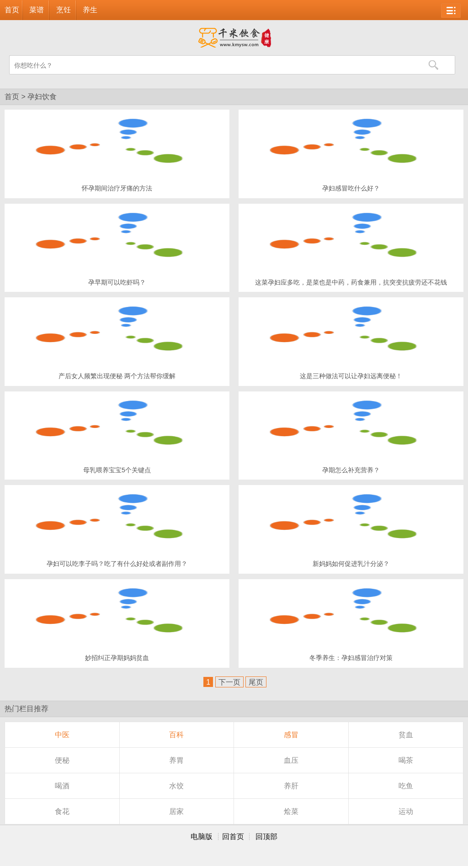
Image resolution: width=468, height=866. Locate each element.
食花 (62, 811)
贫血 (406, 735)
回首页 (233, 836)
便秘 (62, 760)
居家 (176, 811)
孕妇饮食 (42, 96)
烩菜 (291, 811)
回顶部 (266, 836)
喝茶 (406, 760)
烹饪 (63, 10)
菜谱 (36, 10)
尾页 (256, 682)
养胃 (176, 760)
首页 (12, 10)
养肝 (291, 786)
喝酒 (62, 786)
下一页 (229, 682)
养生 (90, 10)
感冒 (291, 735)
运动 (406, 811)
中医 (62, 735)
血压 (291, 760)
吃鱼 (406, 786)
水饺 (176, 786)
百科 (176, 735)
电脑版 (202, 836)
